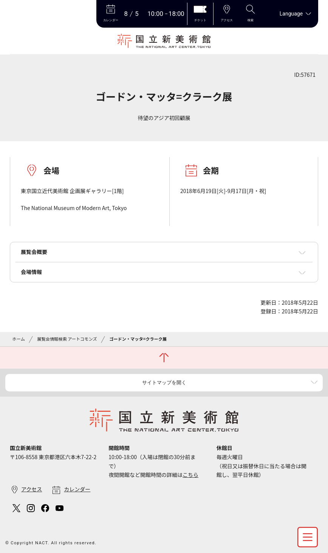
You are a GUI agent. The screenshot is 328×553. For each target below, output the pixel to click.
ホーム (18, 339)
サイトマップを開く (164, 382)
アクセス (31, 489)
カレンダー (77, 489)
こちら (190, 474)
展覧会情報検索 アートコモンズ (67, 339)
